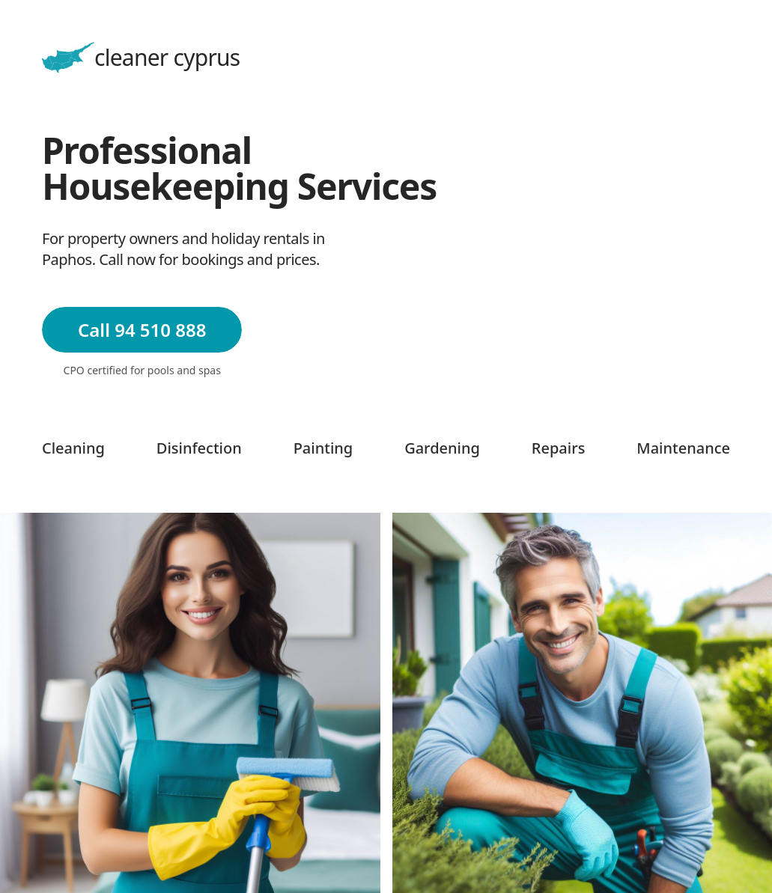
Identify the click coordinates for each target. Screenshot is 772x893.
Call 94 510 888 (142, 329)
